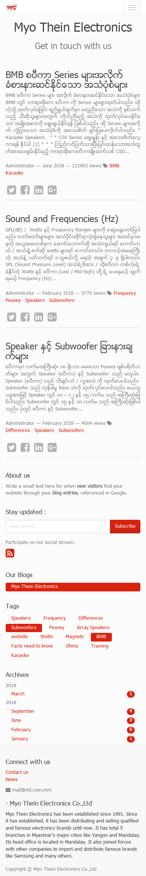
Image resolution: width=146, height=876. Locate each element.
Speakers (35, 300)
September (73, 711)
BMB (114, 166)
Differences (18, 430)
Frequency (125, 293)
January (73, 739)
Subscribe (125, 526)
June (73, 720)
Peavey (13, 300)
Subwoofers (61, 300)
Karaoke (14, 173)
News (12, 779)
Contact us (17, 772)
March (73, 694)
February (73, 730)
